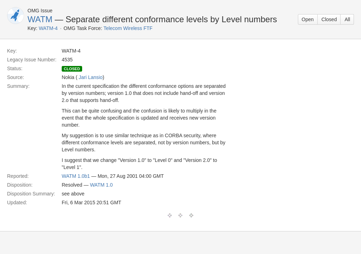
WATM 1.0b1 (76, 176)
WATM (40, 19)
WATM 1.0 (101, 185)
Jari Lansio (91, 77)
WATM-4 (48, 28)
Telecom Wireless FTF (127, 28)
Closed (329, 19)
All (347, 19)
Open (308, 19)
